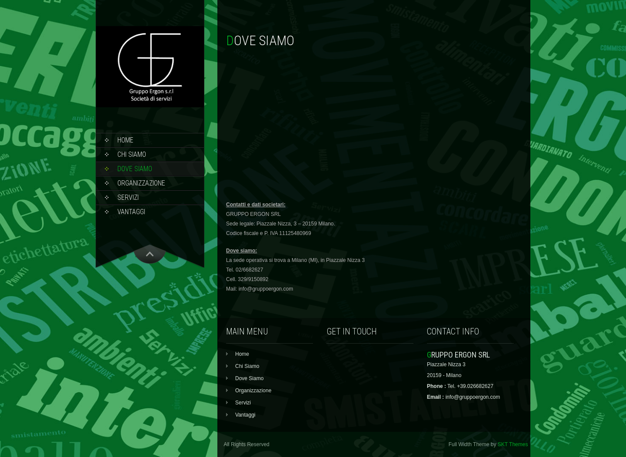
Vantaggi (131, 212)
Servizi (128, 197)
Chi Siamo (131, 154)
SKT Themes (513, 444)
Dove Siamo (134, 169)
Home (125, 140)
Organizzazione (141, 183)
